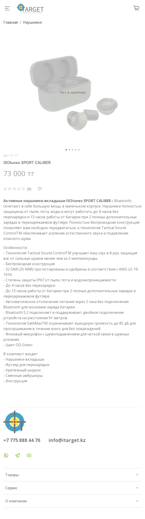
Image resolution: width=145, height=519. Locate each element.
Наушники (32, 22)
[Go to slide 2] (69, 149)
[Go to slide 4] (75, 149)
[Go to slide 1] (66, 149)
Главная (10, 22)
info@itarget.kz (67, 440)
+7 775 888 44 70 (21, 440)
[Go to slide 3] (72, 149)
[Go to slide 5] (78, 149)
